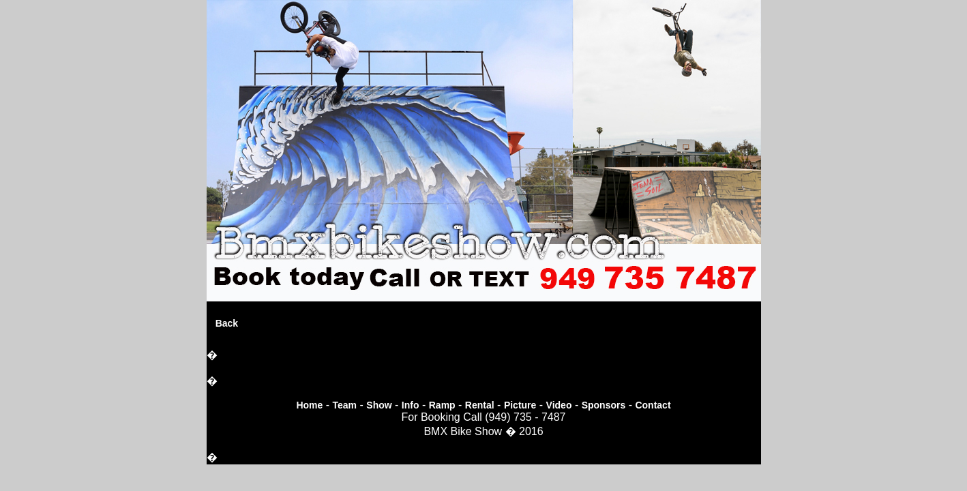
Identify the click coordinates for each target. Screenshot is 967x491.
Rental (479, 405)
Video (559, 405)
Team (345, 405)
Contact (652, 405)
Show (378, 405)
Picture (520, 405)
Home (309, 405)
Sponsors (604, 405)
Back (226, 323)
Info (410, 405)
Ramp (442, 405)
